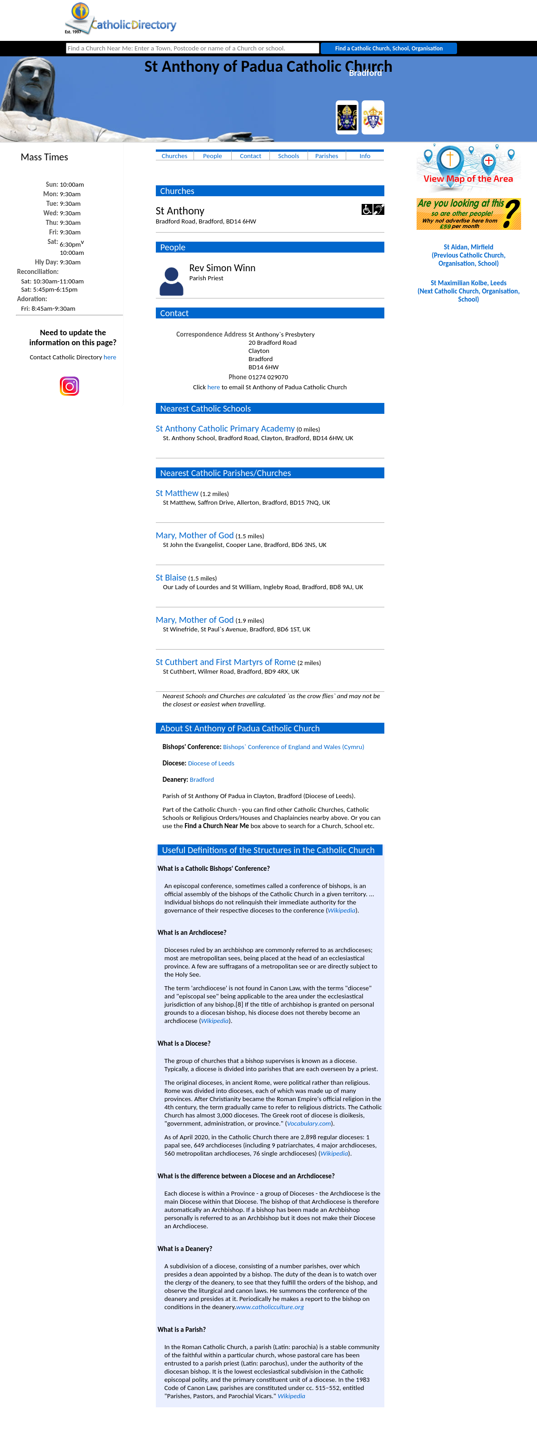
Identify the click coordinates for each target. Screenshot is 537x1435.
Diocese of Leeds (211, 763)
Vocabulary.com (309, 1123)
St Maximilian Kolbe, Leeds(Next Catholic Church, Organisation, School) (469, 291)
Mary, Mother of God (195, 535)
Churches (174, 156)
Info (365, 156)
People (212, 156)
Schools (288, 156)
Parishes (326, 156)
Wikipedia (342, 910)
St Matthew (177, 492)
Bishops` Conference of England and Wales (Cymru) (293, 747)
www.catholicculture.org (270, 1307)
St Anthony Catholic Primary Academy (225, 428)
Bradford (202, 779)
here (110, 357)
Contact (250, 156)
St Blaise (171, 577)
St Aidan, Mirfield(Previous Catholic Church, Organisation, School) (468, 255)
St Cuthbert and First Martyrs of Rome (226, 661)
